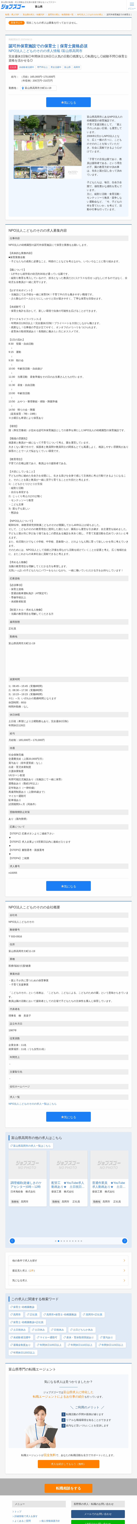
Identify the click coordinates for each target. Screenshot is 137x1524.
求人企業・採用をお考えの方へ (30, 1517)
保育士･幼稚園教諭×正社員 (27, 1295)
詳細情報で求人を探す (26, 1489)
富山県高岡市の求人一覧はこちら (30, 1146)
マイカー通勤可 (47, 1310)
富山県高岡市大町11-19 (38, 88)
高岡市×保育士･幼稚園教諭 (60, 1287)
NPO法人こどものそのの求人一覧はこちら (33, 1103)
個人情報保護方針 (50, 1493)
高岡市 (77, 67)
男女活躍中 (56, 67)
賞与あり (106, 1310)
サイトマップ (21, 1503)
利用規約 (19, 1498)
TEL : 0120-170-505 (98, 1512)
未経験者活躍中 (26, 67)
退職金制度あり (20, 1317)
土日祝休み (18, 1302)
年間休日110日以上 (80, 1317)
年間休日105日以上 (49, 1317)
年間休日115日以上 (110, 1317)
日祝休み (57, 1302)
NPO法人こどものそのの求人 (90, 14)
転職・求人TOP (12, 14)
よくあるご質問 (22, 1493)
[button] (12, 1213)
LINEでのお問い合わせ (98, 1496)
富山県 (67, 67)
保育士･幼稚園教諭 (22, 1279)
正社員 (13, 67)
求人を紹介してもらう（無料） (68, 1436)
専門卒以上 (42, 67)
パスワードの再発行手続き (28, 1512)
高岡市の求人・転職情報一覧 (60, 14)
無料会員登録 (21, 1507)
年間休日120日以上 (22, 1325)
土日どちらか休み (81, 1302)
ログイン (46, 1507)
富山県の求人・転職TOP (33, 14)
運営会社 (46, 1498)
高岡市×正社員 (92, 1287)
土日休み (38, 1302)
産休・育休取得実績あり (78, 1310)
